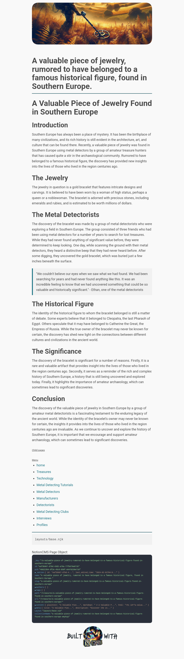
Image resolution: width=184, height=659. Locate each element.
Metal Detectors (48, 492)
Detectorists (45, 505)
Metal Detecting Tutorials (55, 485)
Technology (45, 478)
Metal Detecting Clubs (53, 512)
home (41, 465)
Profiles (42, 525)
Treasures (44, 472)
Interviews (44, 518)
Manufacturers (47, 498)
